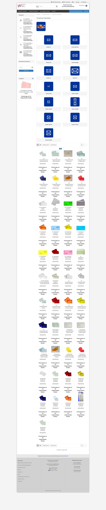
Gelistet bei (20, 498)
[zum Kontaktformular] (53, 482)
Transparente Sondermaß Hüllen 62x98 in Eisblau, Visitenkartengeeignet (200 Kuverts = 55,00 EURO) (44, 373)
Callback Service (21, 496)
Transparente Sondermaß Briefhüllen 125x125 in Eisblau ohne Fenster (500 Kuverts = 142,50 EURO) (55, 422)
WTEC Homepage (66, 2)
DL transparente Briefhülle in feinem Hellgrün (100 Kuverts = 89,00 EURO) (81, 275)
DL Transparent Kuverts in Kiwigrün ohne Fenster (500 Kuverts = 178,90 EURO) (68, 226)
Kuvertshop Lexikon (21, 484)
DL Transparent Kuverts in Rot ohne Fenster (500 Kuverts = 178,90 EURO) (55, 275)
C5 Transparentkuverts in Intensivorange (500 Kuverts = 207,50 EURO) (69, 324)
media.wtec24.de (77, 489)
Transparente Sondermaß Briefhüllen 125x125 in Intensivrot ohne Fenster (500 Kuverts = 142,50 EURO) (68, 398)
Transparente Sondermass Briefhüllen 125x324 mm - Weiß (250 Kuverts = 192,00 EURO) (81, 422)
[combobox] (46, 162)
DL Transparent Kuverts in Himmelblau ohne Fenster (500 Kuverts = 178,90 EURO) (55, 251)
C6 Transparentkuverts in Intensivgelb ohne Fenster (56, 202)
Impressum (20, 489)
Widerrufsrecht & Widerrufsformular (25, 480)
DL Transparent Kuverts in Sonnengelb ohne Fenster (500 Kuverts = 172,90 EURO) (42, 275)
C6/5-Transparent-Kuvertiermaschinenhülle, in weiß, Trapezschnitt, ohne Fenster (44, 300)
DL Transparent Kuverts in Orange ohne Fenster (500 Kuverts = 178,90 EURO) (42, 251)
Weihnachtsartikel (22, 11)
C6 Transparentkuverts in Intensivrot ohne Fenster (82, 202)
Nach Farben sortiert (45, 11)
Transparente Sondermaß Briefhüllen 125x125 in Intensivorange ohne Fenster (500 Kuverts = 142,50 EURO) (68, 422)
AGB (19, 491)
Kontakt (19, 487)
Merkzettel (83, 2)
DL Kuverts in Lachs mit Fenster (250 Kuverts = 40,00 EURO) (26, 92)
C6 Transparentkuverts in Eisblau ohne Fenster (82, 177)
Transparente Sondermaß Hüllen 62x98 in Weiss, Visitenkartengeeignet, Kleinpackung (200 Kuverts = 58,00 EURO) (69, 349)
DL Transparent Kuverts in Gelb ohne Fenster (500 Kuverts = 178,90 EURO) (68, 251)
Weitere (53, 11)
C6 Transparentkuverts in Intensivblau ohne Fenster (43, 202)
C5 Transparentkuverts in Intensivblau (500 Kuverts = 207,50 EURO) (43, 349)
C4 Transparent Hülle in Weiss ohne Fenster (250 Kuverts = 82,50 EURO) (55, 349)
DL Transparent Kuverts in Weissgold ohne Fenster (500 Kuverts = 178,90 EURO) (81, 226)
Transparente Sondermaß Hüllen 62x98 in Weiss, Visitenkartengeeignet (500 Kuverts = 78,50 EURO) (82, 349)
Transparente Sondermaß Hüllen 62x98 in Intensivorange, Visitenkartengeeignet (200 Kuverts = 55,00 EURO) (56, 373)
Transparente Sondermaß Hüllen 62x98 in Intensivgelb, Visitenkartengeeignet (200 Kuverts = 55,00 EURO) (69, 373)
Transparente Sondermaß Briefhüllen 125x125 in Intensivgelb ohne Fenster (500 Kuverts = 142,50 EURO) (81, 398)
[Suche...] (37, 6)
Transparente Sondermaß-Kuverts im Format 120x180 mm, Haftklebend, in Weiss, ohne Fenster (43, 398)
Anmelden (26, 70)
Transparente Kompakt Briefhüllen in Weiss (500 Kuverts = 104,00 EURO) (55, 300)
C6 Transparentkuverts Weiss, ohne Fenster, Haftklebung (69, 177)
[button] (73, 2)
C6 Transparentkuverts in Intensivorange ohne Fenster (69, 202)
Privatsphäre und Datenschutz (23, 494)
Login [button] (77, 2)
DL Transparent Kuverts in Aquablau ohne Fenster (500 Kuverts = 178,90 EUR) (81, 251)
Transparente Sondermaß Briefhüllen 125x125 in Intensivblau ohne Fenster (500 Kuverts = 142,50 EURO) (43, 422)
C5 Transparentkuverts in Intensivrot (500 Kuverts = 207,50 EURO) (56, 324)
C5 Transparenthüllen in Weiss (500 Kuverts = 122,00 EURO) (81, 300)
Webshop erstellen (48, 508)
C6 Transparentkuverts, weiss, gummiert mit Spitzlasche (43, 177)
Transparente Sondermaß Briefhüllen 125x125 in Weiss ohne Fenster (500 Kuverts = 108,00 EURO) (55, 398)
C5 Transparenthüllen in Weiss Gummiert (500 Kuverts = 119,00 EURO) (43, 324)
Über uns (86, 11)
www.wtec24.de (64, 473)
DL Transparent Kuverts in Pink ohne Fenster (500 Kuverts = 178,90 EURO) (68, 275)
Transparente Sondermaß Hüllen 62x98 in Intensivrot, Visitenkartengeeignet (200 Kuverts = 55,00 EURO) (82, 373)
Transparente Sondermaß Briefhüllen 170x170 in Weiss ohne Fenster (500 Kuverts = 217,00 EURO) (43, 446)
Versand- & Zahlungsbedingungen (24, 482)
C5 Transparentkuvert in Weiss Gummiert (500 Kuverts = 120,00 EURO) (69, 300)
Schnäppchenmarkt (33, 11)
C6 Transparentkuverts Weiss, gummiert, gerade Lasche (56, 177)
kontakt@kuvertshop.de (53, 479)
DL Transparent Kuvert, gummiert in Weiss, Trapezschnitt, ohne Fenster (42, 226)
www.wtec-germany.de (77, 481)
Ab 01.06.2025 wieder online (76, 11)
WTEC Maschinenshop (55, 2)
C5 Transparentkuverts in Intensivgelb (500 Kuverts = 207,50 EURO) (82, 324)
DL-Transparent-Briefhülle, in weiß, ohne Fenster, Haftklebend (55, 226)
